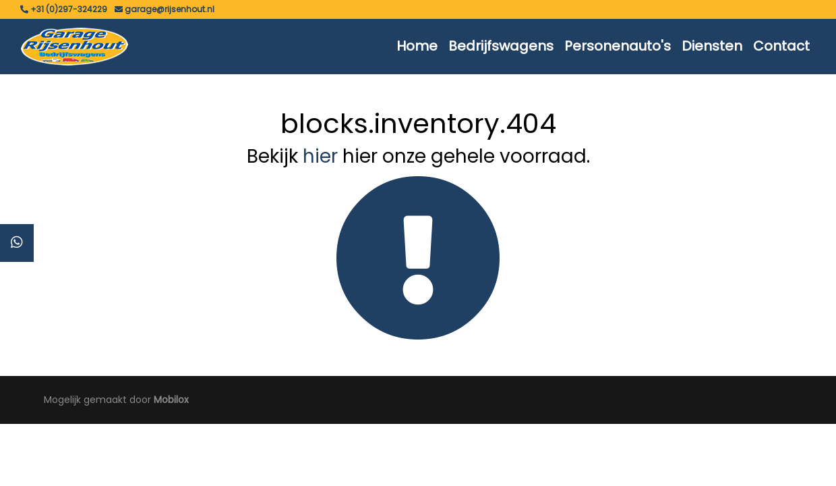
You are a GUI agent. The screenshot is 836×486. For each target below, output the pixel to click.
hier (320, 156)
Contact (781, 45)
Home (417, 45)
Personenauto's (617, 45)
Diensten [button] (712, 45)
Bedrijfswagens (501, 45)
